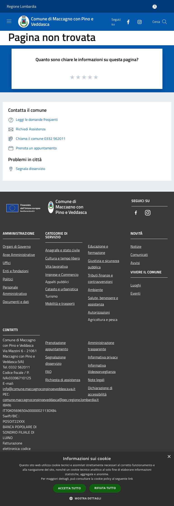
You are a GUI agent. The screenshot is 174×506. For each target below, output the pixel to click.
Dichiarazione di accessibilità (100, 391)
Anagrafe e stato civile (62, 250)
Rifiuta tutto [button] (105, 488)
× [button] (169, 456)
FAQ (48, 371)
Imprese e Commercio (61, 274)
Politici (8, 279)
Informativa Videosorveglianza (102, 368)
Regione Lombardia (21, 6)
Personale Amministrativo (15, 290)
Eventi (135, 293)
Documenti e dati (16, 301)
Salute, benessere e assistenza (103, 301)
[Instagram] (137, 22)
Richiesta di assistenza (62, 379)
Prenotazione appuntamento (56, 346)
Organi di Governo (17, 246)
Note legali (96, 379)
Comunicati (139, 254)
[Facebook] (126, 22)
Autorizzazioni (99, 312)
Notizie (135, 246)
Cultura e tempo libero (62, 258)
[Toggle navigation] (9, 21)
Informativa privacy (103, 357)
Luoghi (135, 285)
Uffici (7, 262)
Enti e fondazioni (16, 271)
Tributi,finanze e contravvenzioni (100, 278)
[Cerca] (164, 21)
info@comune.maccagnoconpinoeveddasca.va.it (39, 388)
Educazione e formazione (98, 249)
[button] (87, 498)
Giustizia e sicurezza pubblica (103, 264)
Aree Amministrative (19, 254)
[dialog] (87, 479)
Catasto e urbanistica (61, 289)
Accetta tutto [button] (69, 488)
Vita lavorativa (56, 266)
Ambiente (95, 289)
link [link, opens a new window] (130, 479)
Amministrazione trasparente (101, 346)
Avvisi (135, 262)
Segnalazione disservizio (55, 360)
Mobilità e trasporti (60, 303)
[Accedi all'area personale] (154, 6)
